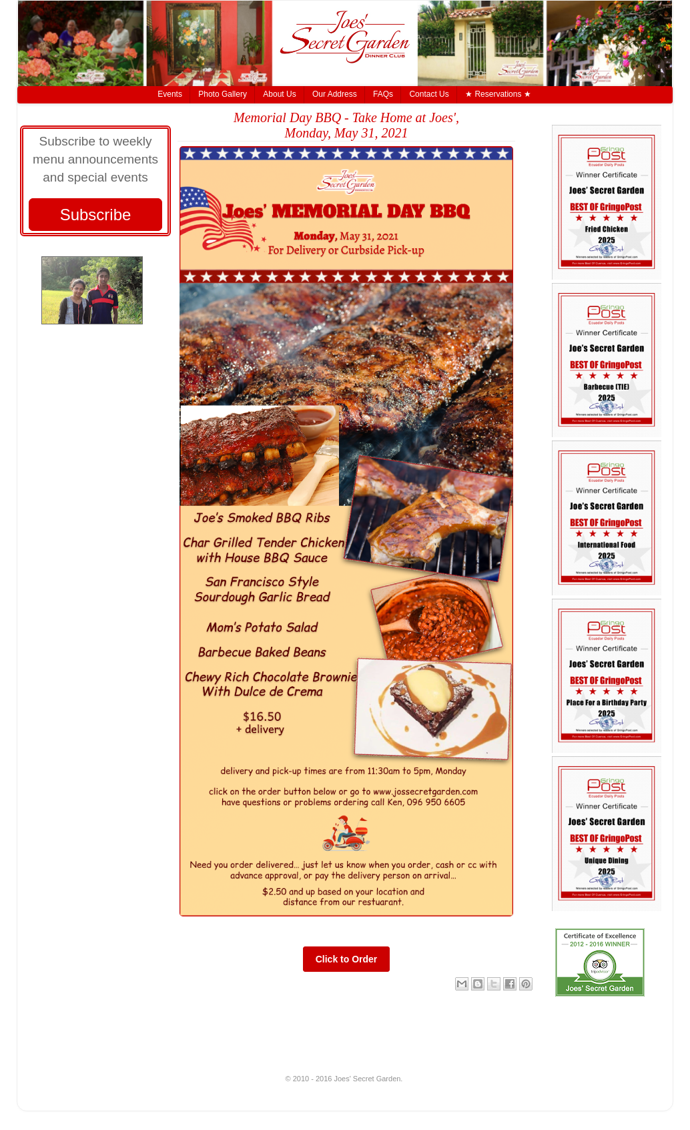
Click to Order (347, 959)
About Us (279, 94)
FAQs (383, 94)
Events (169, 94)
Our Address (334, 94)
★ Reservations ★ (498, 94)
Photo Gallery (222, 94)
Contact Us (428, 94)
